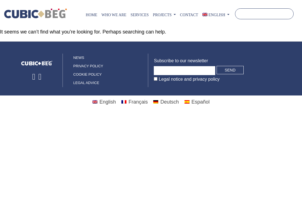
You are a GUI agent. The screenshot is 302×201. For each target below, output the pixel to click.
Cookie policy (87, 74)
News (78, 58)
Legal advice (86, 83)
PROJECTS (162, 15)
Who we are (114, 15)
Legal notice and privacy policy (188, 79)
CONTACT (189, 15)
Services (140, 15)
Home (91, 15)
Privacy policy (88, 66)
